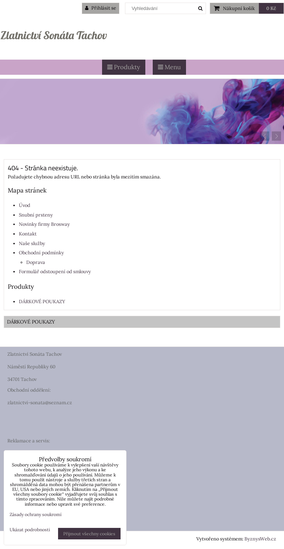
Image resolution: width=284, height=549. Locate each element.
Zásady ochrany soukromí (35, 514)
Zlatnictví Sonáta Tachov (53, 35)
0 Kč (271, 8)
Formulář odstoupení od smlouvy (55, 271)
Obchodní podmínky (41, 253)
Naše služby (32, 243)
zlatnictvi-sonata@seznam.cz (39, 402)
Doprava (35, 262)
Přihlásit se (100, 8)
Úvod (24, 205)
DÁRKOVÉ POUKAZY (42, 301)
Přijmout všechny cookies (89, 533)
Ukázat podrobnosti (30, 529)
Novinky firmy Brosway (44, 224)
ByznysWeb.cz (260, 539)
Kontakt (28, 234)
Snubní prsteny (36, 215)
